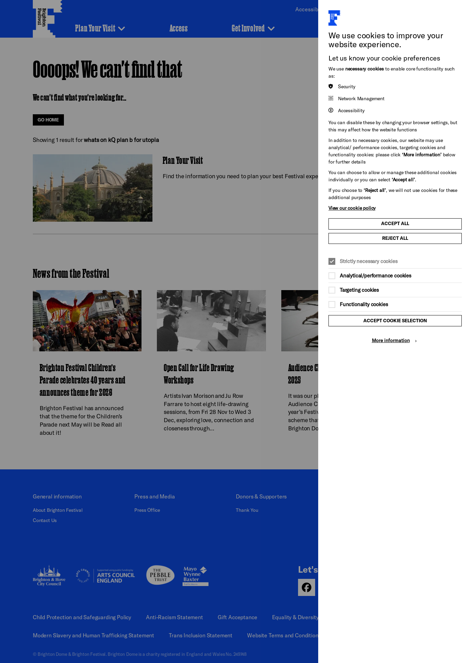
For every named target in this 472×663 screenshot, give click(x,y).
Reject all (395, 238)
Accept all (395, 223)
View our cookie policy (352, 208)
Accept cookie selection (395, 320)
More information (391, 340)
